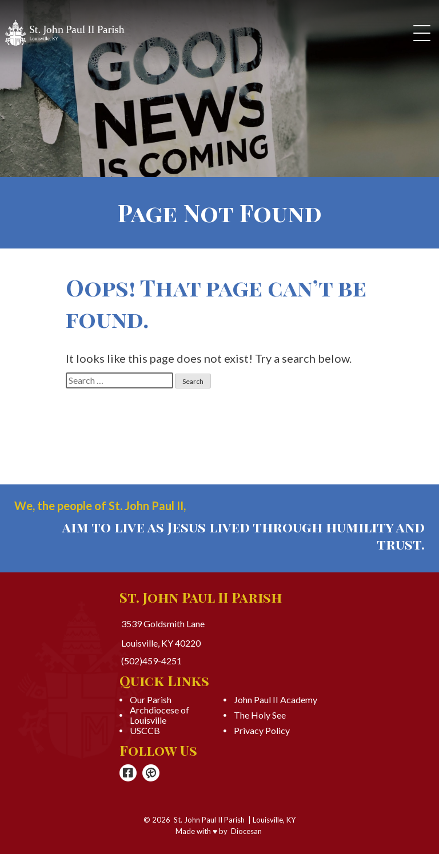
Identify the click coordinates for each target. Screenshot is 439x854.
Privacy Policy (262, 730)
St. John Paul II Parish (209, 819)
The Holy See (260, 715)
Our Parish (150, 700)
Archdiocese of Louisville (159, 715)
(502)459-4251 (151, 661)
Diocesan (246, 831)
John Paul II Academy (275, 700)
